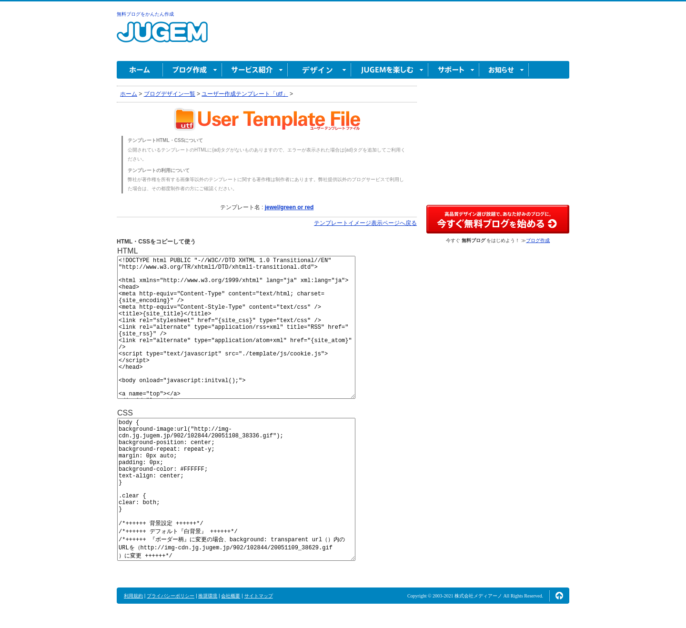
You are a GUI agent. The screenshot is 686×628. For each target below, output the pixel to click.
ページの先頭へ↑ (559, 595)
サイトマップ (258, 595)
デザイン (319, 70)
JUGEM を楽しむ (389, 70)
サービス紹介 (255, 70)
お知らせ (504, 70)
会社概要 (230, 595)
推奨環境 (207, 595)
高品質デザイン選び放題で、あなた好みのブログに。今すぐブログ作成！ (497, 219)
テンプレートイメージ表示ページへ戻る (365, 223)
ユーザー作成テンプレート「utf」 (245, 94)
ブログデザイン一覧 (169, 94)
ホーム (140, 70)
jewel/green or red (289, 207)
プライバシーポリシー (170, 595)
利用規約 (133, 595)
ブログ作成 (192, 70)
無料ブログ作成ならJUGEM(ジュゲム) (162, 37)
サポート (453, 70)
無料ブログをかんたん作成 (145, 14)
